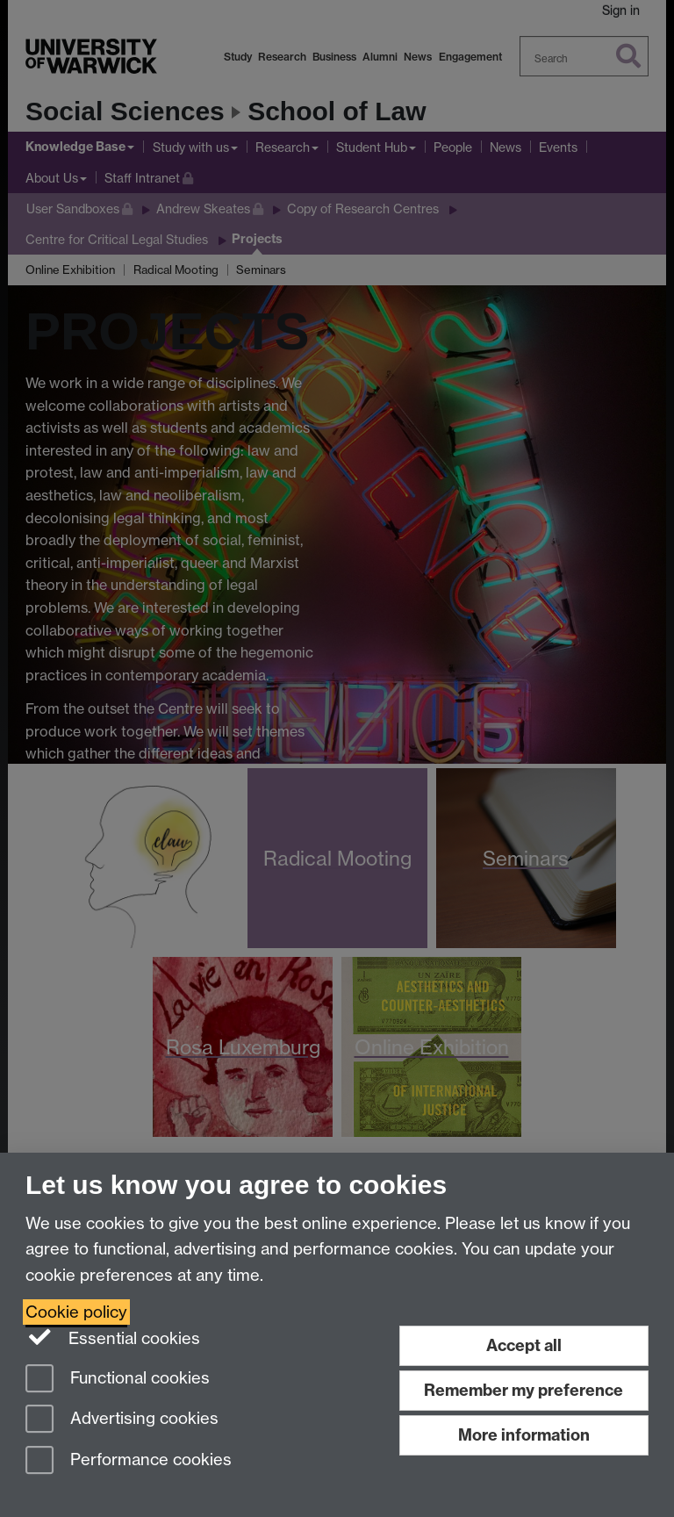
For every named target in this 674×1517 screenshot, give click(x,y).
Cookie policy (76, 1312)
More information (524, 1435)
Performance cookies (128, 1461)
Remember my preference (523, 1390)
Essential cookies (112, 1337)
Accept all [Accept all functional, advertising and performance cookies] (524, 1345)
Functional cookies (117, 1379)
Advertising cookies (122, 1420)
